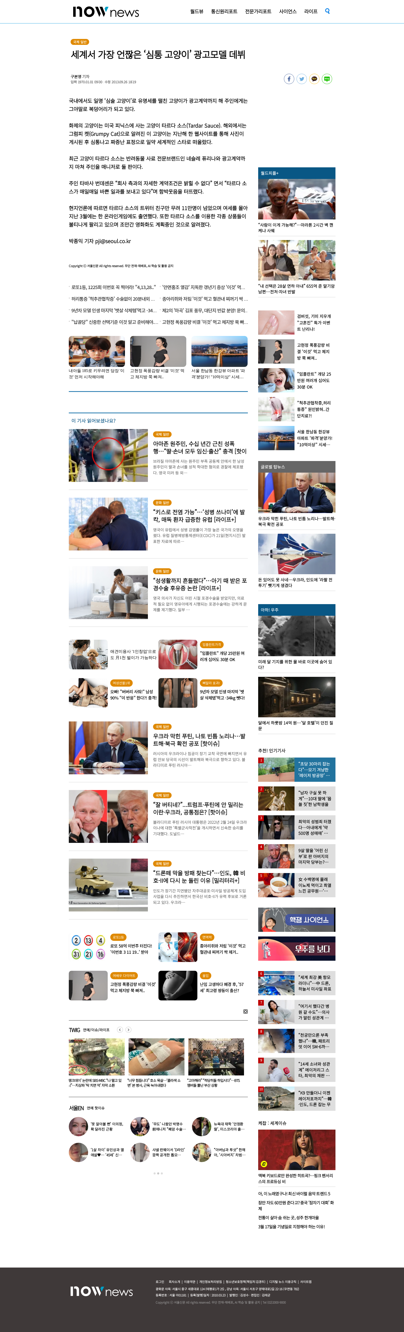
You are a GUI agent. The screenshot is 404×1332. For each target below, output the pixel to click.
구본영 (76, 76)
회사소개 (174, 1281)
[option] (95, 1064)
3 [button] (162, 1173)
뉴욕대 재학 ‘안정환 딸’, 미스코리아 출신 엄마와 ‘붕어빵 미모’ (229, 1129)
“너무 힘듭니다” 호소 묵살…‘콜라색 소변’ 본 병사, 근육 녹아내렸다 (213, 1083)
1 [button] (155, 1173)
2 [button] (158, 1173)
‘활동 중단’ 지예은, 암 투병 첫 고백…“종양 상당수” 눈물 (90, 1083)
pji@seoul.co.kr (113, 241)
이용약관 (189, 1281)
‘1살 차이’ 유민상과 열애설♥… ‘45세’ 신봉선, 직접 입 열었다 (107, 1155)
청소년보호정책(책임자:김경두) (245, 1281)
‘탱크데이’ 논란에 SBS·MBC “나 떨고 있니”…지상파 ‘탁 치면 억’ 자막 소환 (154, 1083)
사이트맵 (306, 1281)
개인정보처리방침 (210, 1281)
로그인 (160, 1281)
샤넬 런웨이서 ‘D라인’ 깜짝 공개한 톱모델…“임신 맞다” (168, 1155)
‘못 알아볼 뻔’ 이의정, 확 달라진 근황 (107, 1126)
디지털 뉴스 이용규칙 (282, 1281)
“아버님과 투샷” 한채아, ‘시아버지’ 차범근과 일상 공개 (229, 1155)
